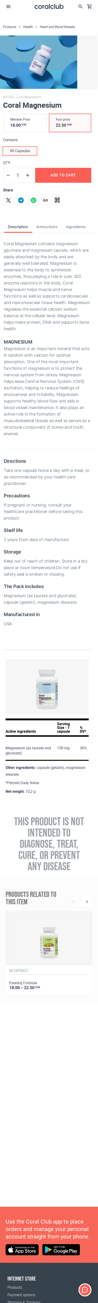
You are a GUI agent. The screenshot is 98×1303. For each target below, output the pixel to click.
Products (14, 1287)
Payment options (21, 1295)
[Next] (86, 901)
